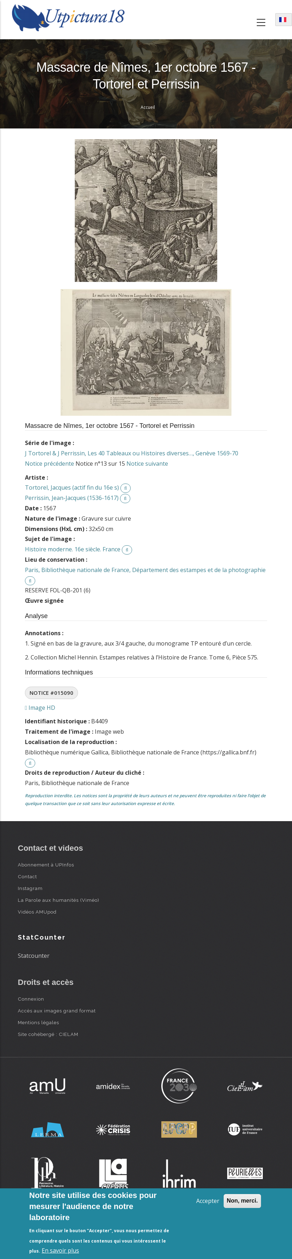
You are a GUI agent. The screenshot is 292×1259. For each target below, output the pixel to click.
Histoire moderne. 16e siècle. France (72, 549)
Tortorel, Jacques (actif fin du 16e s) (72, 487)
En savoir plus (60, 1250)
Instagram (30, 888)
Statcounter (33, 956)
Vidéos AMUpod (37, 912)
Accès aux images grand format (57, 1010)
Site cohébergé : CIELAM (48, 1034)
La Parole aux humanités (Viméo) (58, 900)
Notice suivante (147, 463)
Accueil (148, 107)
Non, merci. (242, 1201)
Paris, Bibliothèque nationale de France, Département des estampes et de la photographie (145, 570)
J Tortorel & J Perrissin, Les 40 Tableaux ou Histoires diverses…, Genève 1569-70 (131, 453)
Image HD (40, 708)
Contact (27, 876)
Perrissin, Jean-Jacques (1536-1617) (72, 498)
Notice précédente (49, 463)
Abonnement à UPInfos (46, 865)
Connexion (31, 999)
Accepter (207, 1201)
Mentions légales (38, 1022)
